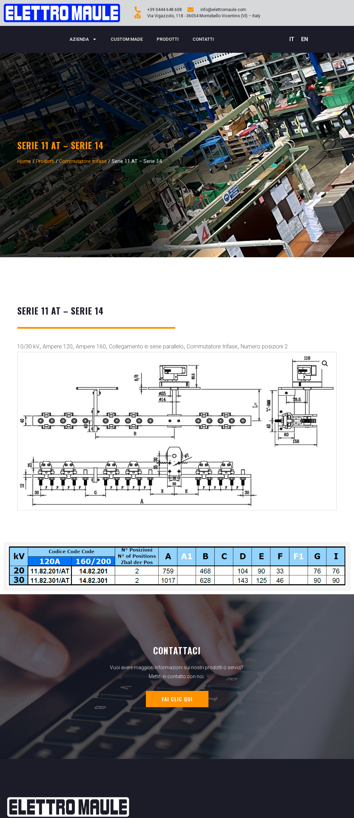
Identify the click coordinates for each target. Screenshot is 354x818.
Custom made (127, 39)
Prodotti (168, 39)
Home (24, 161)
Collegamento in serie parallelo (146, 346)
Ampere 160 (91, 346)
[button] (325, 363)
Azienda (83, 39)
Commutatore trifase (83, 161)
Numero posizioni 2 (264, 346)
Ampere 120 (58, 346)
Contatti (203, 39)
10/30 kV (28, 346)
